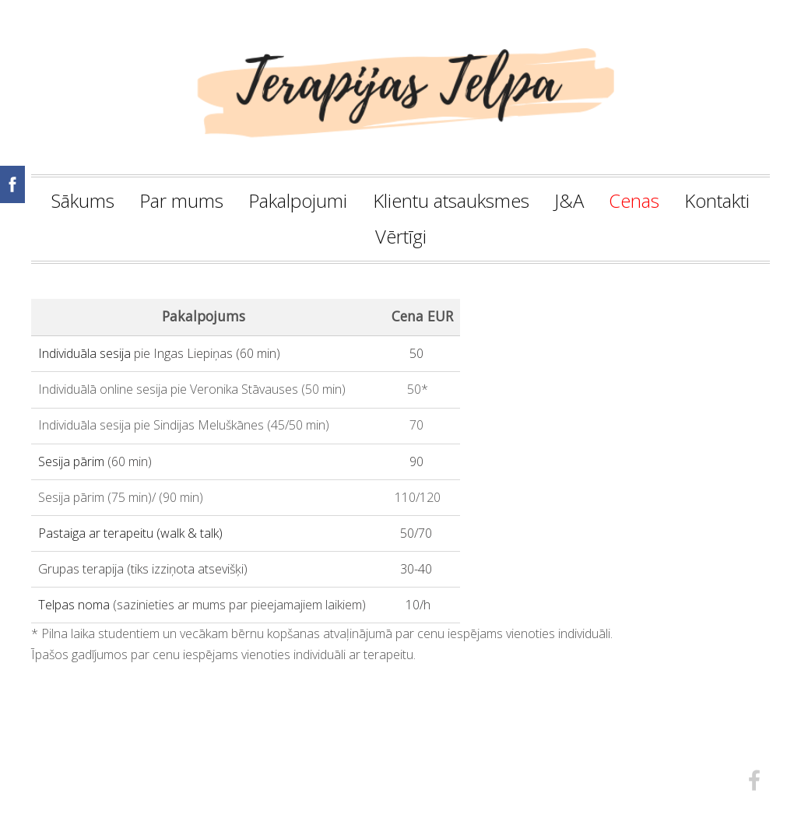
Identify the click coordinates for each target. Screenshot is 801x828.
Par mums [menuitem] (181, 200)
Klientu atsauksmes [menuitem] (451, 200)
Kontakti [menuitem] (717, 200)
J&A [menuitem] (569, 200)
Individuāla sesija (84, 353)
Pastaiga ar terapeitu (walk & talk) (130, 533)
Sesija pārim (71, 461)
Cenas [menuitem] (634, 200)
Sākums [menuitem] (82, 200)
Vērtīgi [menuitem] (401, 236)
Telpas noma (74, 604)
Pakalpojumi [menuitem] (297, 200)
